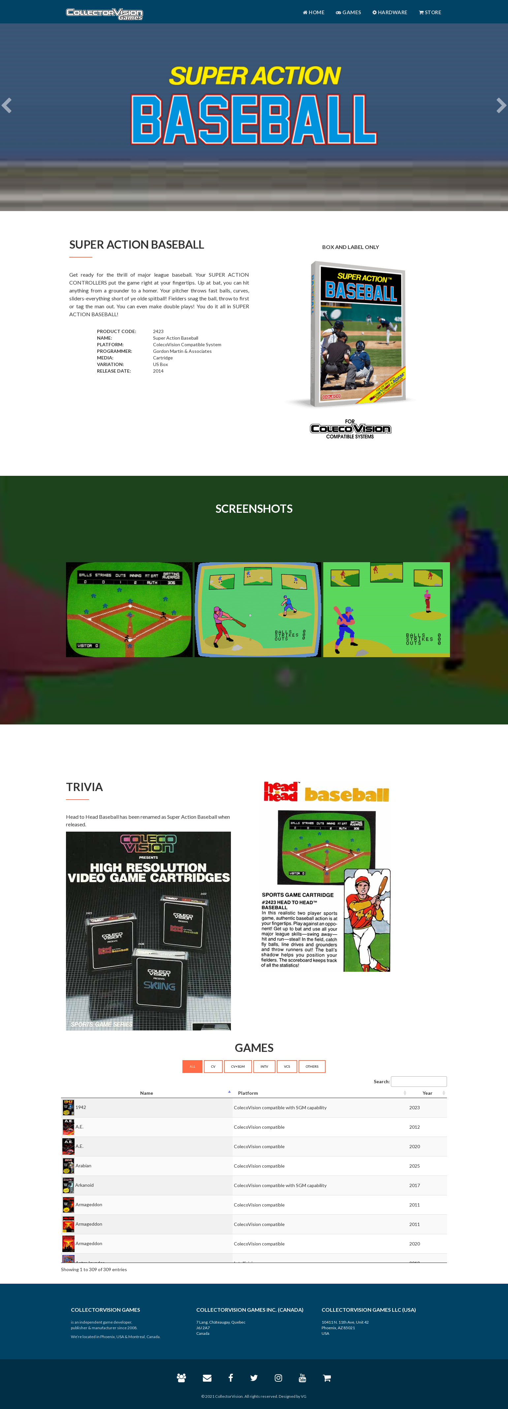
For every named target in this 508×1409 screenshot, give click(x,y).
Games (348, 12)
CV (213, 1066)
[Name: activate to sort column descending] (147, 1093)
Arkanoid (84, 1184)
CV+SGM (238, 1066)
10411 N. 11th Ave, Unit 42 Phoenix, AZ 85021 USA (345, 1328)
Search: (410, 1081)
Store (430, 12)
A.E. (79, 1126)
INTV (264, 1066)
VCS (287, 1066)
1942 (81, 1107)
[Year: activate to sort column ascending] (427, 1093)
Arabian (83, 1165)
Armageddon (89, 1204)
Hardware (390, 12)
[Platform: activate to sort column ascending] (320, 1093)
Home (314, 12)
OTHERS (312, 1066)
